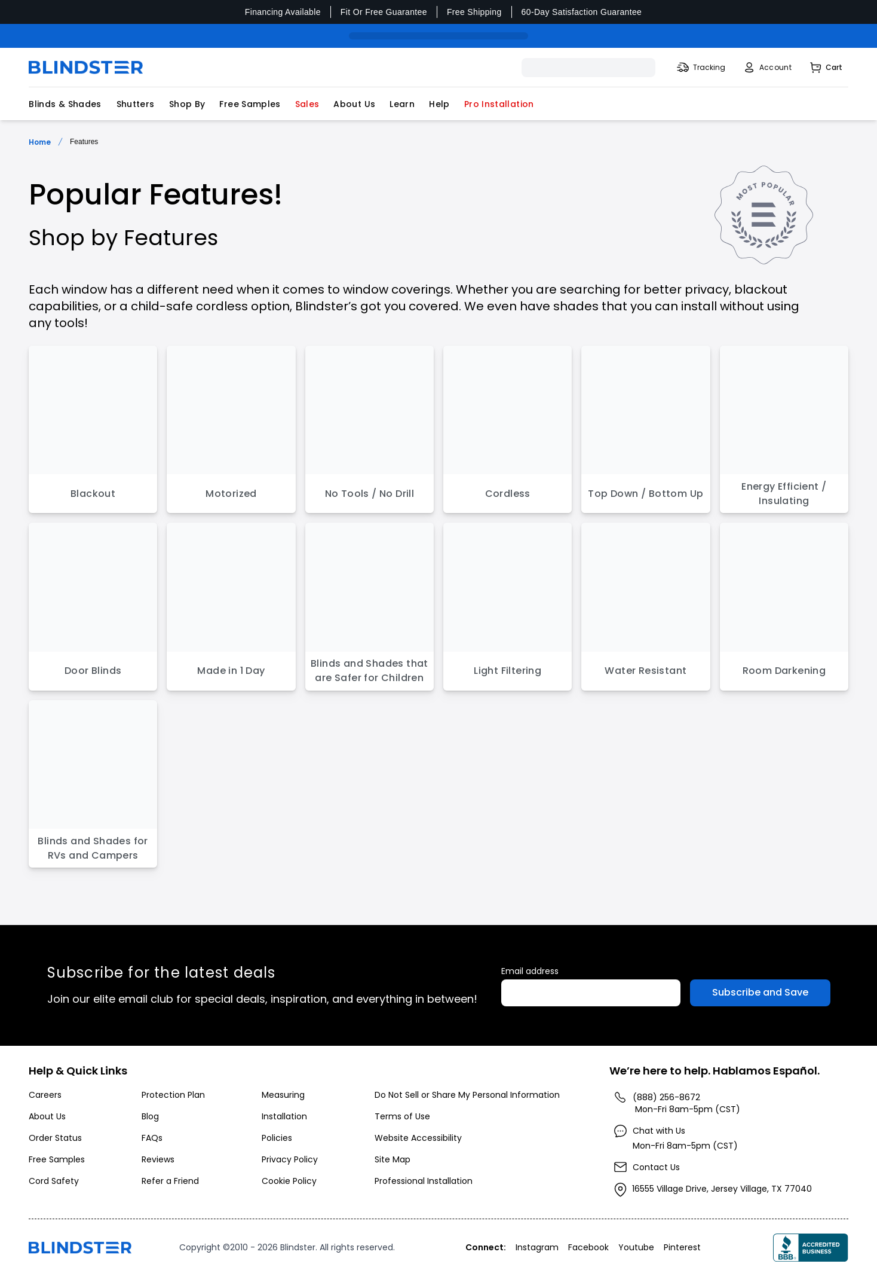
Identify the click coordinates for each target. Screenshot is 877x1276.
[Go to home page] (80, 1247)
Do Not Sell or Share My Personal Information (467, 1095)
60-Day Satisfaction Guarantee (582, 12)
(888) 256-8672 (666, 1097)
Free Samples (249, 104)
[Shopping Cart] (825, 67)
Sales (307, 104)
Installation (284, 1116)
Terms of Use (402, 1116)
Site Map (392, 1159)
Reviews (158, 1159)
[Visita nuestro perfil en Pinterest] (683, 1247)
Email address (530, 971)
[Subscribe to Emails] (760, 992)
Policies (277, 1138)
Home (40, 142)
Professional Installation (424, 1181)
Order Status (55, 1138)
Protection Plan (173, 1095)
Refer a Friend (170, 1181)
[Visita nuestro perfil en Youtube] (637, 1247)
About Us (354, 104)
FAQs (152, 1138)
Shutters (135, 104)
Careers (45, 1095)
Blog (150, 1116)
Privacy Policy (290, 1159)
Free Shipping (474, 12)
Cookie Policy (289, 1181)
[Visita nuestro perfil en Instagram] (538, 1247)
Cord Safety (54, 1181)
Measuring (283, 1095)
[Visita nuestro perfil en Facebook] (589, 1247)
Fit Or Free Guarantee (384, 12)
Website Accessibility (418, 1138)
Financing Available (283, 12)
